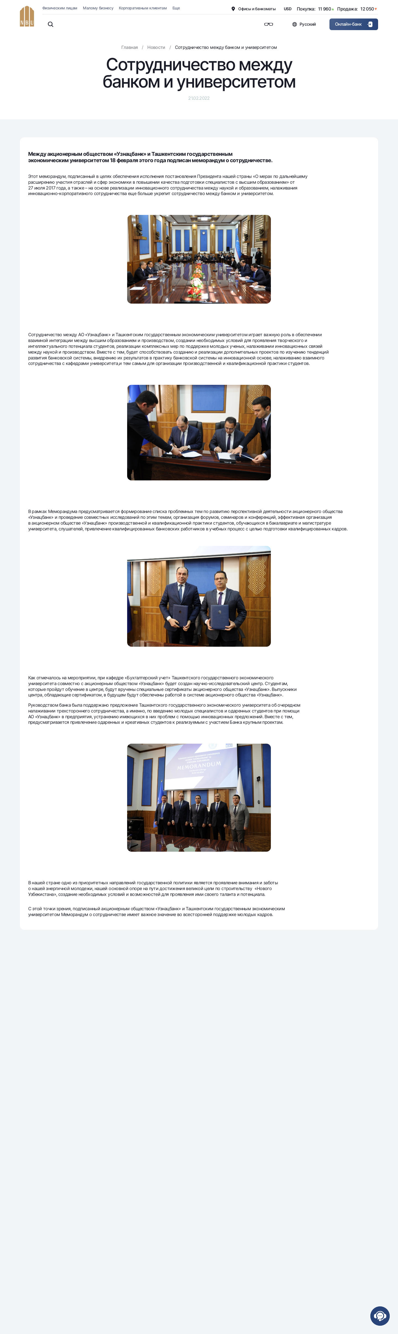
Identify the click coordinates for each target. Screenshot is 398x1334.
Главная (129, 47)
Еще (176, 8)
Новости (156, 47)
